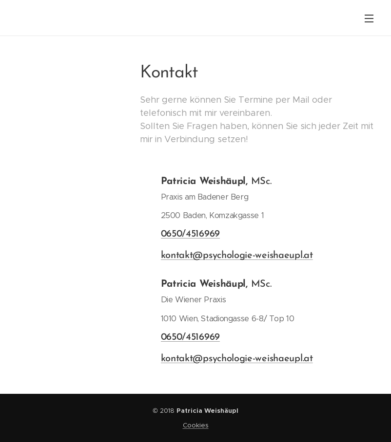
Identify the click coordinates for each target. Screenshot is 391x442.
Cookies (196, 425)
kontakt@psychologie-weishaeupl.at (236, 255)
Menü (369, 18)
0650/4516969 (189, 234)
